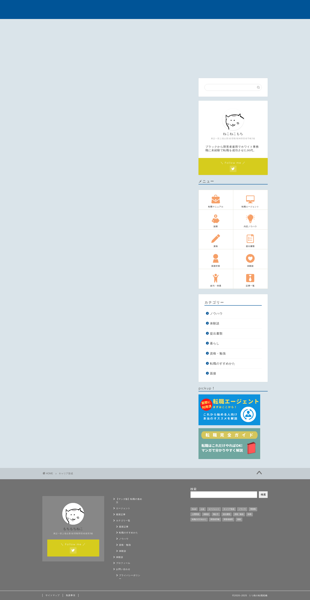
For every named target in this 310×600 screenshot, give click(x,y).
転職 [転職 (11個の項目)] (249, 514)
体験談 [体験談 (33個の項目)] (206, 514)
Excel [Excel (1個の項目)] (194, 509)
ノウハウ (216, 313)
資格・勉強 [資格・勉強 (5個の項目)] (238, 514)
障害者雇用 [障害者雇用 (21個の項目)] (228, 519)
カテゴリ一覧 (156, 24)
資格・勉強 (218, 353)
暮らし (214, 343)
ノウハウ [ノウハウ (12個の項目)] (242, 509)
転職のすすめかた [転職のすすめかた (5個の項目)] (199, 519)
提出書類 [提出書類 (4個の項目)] (226, 514)
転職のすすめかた (222, 363)
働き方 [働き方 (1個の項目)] (215, 514)
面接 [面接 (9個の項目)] (239, 519)
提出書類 (216, 333)
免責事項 (70, 595)
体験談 (188, 24)
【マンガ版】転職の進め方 (59, 25)
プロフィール (220, 24)
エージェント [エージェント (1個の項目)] (214, 509)
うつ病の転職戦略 (155, 9)
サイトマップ (52, 595)
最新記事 (123, 24)
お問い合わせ (252, 24)
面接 (213, 373)
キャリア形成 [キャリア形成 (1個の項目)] (229, 509)
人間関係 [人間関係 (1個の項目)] (195, 514)
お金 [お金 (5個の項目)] (202, 509)
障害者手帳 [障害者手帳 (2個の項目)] (215, 519)
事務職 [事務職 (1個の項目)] (253, 509)
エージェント (92, 24)
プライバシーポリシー (129, 577)
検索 (193, 489)
